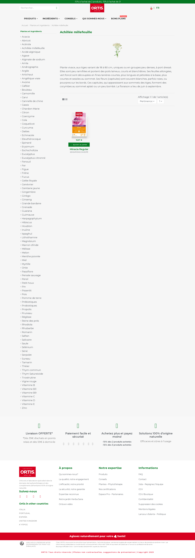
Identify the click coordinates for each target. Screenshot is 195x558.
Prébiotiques (29, 301)
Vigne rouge (29, 381)
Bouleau (27, 89)
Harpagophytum (32, 218)
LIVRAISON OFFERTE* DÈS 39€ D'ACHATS (97, 1)
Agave (25, 55)
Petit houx (28, 282)
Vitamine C (28, 396)
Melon (25, 252)
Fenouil (26, 161)
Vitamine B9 (29, 392)
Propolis (26, 309)
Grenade (27, 207)
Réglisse (26, 317)
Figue (25, 169)
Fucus (25, 176)
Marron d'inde (30, 245)
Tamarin (27, 362)
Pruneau (27, 313)
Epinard (26, 142)
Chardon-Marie (31, 108)
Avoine (26, 82)
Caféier (26, 85)
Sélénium (27, 347)
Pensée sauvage (31, 275)
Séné (25, 351)
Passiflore (27, 271)
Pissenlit (26, 290)
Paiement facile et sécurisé (78, 435)
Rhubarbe (28, 328)
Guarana (27, 210)
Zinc (24, 407)
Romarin (27, 332)
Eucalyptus (28, 154)
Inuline (26, 229)
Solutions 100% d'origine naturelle (156, 435)
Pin (24, 286)
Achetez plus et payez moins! (116, 435)
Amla (25, 63)
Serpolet (27, 354)
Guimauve (28, 214)
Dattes (25, 131)
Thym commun (31, 370)
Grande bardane (31, 203)
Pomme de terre (31, 298)
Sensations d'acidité (79, 152)
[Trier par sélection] (147, 101)
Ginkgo (26, 195)
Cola (24, 120)
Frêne (25, 173)
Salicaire (27, 339)
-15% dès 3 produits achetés (117, 439)
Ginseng (27, 199)
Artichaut (27, 74)
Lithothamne (29, 237)
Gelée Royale (29, 180)
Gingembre (29, 192)
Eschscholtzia (30, 150)
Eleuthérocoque (31, 139)
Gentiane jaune (31, 188)
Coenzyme (28, 116)
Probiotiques (29, 305)
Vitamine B (28, 385)
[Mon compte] (154, 7)
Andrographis (30, 67)
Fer (24, 165)
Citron (25, 112)
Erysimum (28, 146)
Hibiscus (27, 222)
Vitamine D (28, 400)
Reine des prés (30, 320)
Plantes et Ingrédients (31, 31)
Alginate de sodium (33, 59)
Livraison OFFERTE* (39, 434)
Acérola (26, 44)
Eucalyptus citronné (33, 158)
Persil (25, 279)
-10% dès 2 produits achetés (117, 437)
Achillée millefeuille (33, 48)
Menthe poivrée (31, 256)
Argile (25, 70)
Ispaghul (27, 233)
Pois (24, 294)
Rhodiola (27, 324)
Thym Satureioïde (32, 373)
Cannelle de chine (32, 101)
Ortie (25, 267)
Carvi (25, 97)
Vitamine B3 (29, 389)
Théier (25, 366)
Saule (25, 343)
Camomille (28, 93)
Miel (24, 260)
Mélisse (26, 248)
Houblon (27, 226)
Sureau (26, 358)
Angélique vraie (31, 78)
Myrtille (26, 264)
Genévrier (27, 184)
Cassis (25, 104)
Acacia (26, 36)
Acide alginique (31, 51)
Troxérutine (29, 377)
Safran (25, 335)
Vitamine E (28, 404)
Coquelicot (28, 123)
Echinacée (28, 135)
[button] (79, 145)
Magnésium (29, 241)
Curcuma (27, 127)
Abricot (26, 40)
